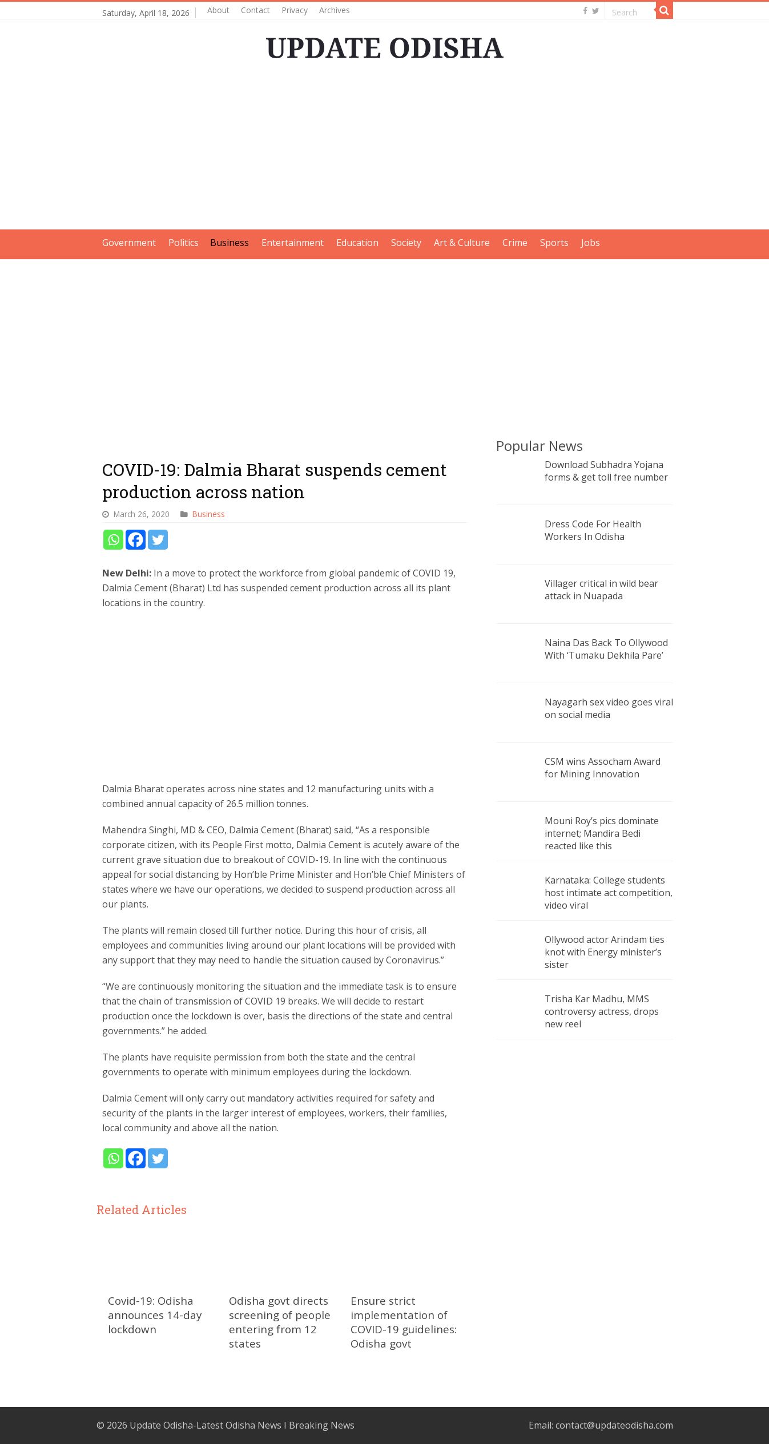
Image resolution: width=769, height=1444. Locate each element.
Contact (255, 10)
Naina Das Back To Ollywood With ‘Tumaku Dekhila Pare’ (606, 649)
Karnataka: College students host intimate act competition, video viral (609, 892)
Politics (183, 242)
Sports (554, 242)
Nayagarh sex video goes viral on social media (609, 708)
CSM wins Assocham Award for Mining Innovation (603, 767)
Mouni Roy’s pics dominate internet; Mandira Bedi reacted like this (602, 833)
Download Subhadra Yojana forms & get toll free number (606, 470)
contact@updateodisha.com (614, 1425)
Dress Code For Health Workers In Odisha (593, 530)
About (218, 10)
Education (357, 242)
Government (129, 242)
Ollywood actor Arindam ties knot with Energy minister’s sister (605, 952)
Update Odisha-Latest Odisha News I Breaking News (242, 1425)
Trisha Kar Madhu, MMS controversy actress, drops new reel (602, 1011)
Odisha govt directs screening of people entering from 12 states (280, 1321)
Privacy (294, 10)
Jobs (590, 242)
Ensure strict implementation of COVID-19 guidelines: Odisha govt (404, 1321)
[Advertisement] (385, 149)
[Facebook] (136, 540)
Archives (334, 10)
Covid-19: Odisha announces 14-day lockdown (155, 1314)
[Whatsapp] (113, 540)
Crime (515, 242)
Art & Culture (462, 242)
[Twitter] (158, 540)
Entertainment (292, 242)
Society (406, 242)
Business (229, 242)
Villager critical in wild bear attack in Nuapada (601, 589)
